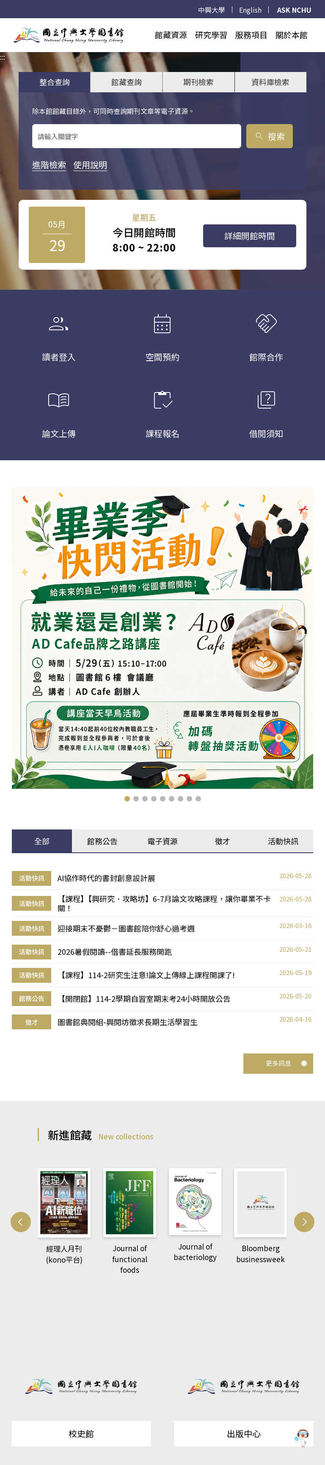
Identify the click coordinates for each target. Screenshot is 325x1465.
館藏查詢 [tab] (126, 81)
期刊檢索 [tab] (198, 81)
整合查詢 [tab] (54, 81)
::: (2, 23)
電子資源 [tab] (162, 840)
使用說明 (90, 164)
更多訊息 (286, 1063)
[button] (127, 799)
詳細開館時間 (249, 235)
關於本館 (291, 34)
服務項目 (251, 34)
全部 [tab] (42, 840)
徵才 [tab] (222, 840)
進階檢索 (49, 164)
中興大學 (211, 10)
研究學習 (211, 34)
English (250, 10)
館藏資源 (171, 34)
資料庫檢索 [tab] (270, 81)
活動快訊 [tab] (283, 840)
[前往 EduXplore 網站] (302, 1439)
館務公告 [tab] (102, 840)
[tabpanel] (162, 950)
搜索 (269, 136)
